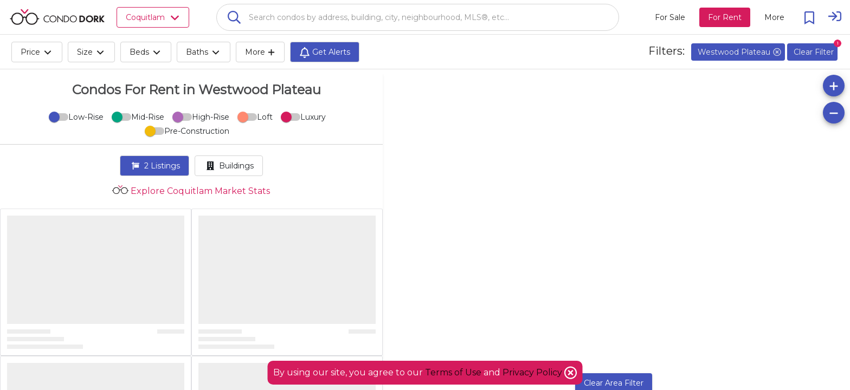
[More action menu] (774, 17)
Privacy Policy (533, 372)
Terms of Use (453, 372)
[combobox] (417, 17)
